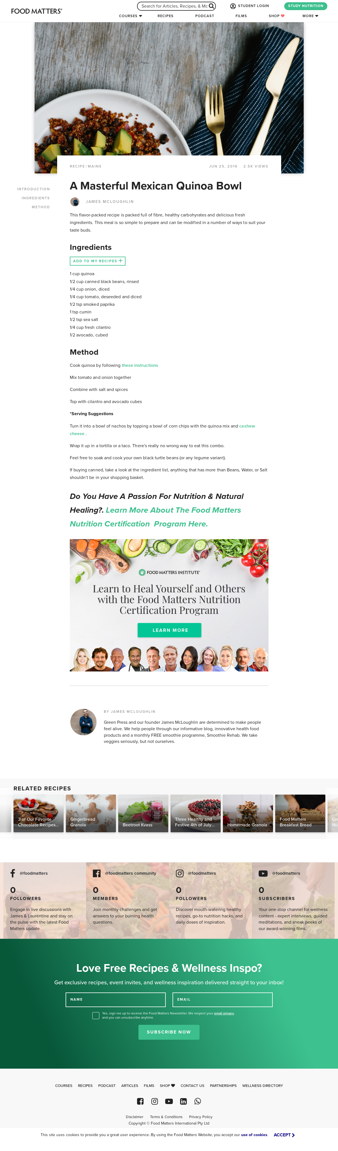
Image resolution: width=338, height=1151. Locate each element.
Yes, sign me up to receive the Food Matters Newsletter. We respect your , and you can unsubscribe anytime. (168, 1015)
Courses (128, 16)
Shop (277, 16)
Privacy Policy (200, 1117)
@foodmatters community (130, 873)
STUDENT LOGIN (249, 6)
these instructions (140, 365)
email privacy (224, 1013)
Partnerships (223, 1086)
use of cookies (254, 1134)
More (308, 16)
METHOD (41, 207)
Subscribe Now (169, 1032)
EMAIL (184, 999)
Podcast (204, 16)
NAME (76, 999)
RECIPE (77, 166)
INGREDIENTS (36, 198)
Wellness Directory (262, 1086)
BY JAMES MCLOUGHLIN (130, 711)
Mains (95, 166)
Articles (129, 1086)
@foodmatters (34, 873)
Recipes (166, 16)
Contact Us (192, 1086)
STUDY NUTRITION (305, 6)
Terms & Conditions (166, 1117)
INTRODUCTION (33, 189)
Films (241, 16)
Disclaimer (134, 1117)
